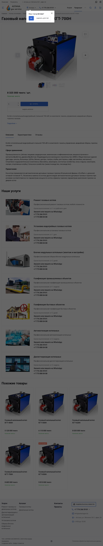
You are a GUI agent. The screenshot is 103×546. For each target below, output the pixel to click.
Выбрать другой (42, 18)
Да (31, 18)
